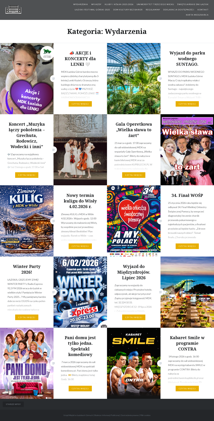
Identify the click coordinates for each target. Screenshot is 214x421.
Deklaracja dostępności (178, 9)
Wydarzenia (80, 4)
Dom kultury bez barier (128, 9)
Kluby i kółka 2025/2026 (119, 4)
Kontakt (203, 9)
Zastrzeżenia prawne (130, 415)
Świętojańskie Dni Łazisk (193, 4)
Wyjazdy (96, 4)
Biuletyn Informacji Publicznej (106, 415)
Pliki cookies (145, 415)
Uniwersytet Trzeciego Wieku (155, 4)
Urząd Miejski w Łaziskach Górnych (78, 415)
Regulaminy (153, 9)
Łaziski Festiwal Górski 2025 (92, 9)
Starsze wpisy (13, 404)
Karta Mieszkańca (197, 15)
